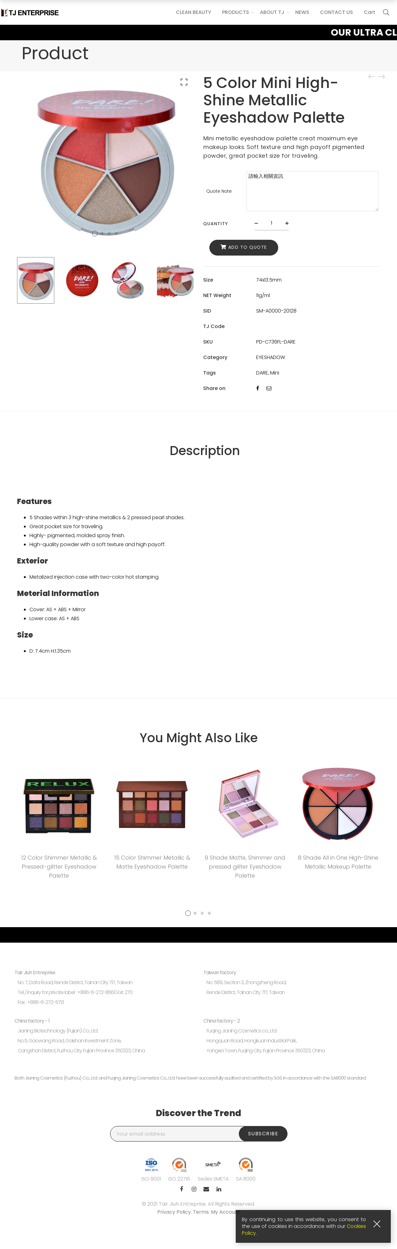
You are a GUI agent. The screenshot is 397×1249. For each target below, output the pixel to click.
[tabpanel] (58, 822)
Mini (274, 372)
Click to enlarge (184, 82)
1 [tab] (188, 913)
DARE (262, 372)
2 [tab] (195, 913)
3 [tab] (202, 913)
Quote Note (219, 191)
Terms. (202, 1212)
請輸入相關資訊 (312, 191)
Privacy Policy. (175, 1212)
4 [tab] (209, 913)
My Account (225, 1212)
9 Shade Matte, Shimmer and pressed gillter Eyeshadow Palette (245, 866)
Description (205, 450)
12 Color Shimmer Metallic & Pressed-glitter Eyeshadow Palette (59, 866)
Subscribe (263, 1133)
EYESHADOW (270, 357)
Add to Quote (247, 247)
